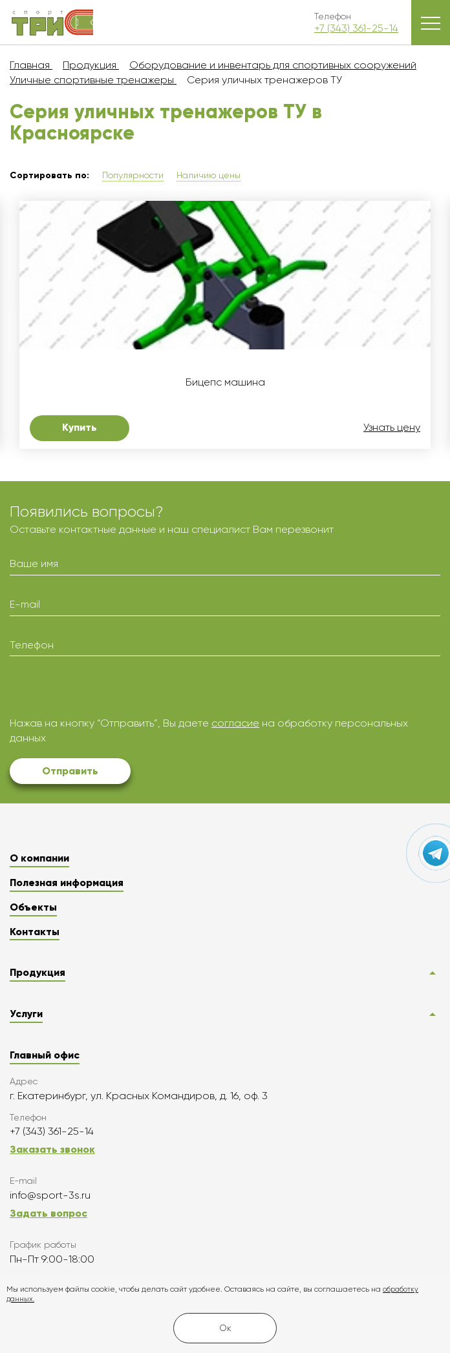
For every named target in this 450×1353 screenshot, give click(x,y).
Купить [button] (79, 427)
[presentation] (108, 691)
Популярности (133, 175)
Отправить (70, 771)
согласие (235, 723)
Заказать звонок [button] (52, 1149)
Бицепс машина (225, 382)
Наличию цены (209, 175)
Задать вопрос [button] (48, 1213)
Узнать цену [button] (391, 427)
